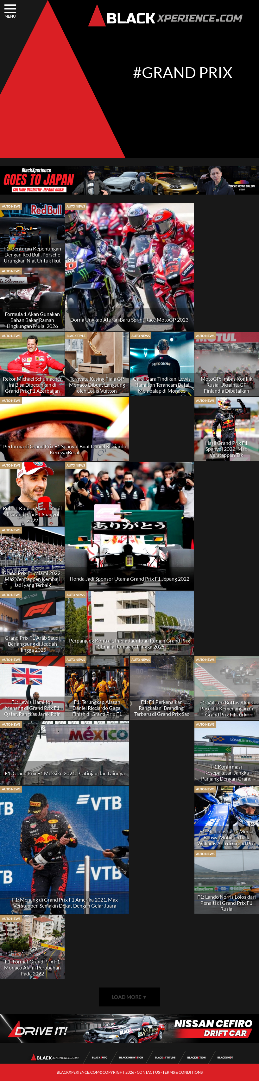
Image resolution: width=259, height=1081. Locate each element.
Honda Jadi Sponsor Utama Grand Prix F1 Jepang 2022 (129, 579)
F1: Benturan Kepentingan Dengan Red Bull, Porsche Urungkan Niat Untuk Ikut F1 (32, 257)
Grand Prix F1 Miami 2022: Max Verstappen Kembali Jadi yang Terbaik (32, 579)
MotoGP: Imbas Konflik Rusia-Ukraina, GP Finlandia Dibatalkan (226, 385)
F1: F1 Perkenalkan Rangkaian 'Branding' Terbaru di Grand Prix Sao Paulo (162, 711)
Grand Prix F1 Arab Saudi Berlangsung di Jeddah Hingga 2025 (32, 644)
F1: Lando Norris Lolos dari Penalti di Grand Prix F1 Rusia (226, 903)
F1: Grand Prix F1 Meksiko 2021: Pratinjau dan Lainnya (65, 773)
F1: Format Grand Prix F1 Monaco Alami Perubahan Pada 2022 (32, 967)
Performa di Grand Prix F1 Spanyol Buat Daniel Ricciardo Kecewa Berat (64, 449)
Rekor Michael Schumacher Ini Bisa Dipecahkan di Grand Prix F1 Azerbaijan (32, 385)
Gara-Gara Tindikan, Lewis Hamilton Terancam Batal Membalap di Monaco (162, 385)
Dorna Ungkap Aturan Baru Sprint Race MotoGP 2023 (129, 320)
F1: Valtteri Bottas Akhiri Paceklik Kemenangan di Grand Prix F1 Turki (226, 708)
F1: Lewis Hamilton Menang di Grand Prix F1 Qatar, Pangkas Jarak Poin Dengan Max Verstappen (32, 711)
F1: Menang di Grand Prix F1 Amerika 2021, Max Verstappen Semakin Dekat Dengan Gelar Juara (65, 903)
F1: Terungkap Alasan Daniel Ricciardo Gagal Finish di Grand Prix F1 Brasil (97, 711)
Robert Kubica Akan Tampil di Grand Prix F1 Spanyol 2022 (32, 514)
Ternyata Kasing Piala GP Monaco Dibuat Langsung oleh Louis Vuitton (97, 385)
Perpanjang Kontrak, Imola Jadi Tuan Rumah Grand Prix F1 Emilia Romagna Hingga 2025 (129, 643)
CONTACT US (148, 1072)
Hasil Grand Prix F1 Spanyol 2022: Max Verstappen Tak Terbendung (226, 452)
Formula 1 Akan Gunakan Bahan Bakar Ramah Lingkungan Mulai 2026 (32, 320)
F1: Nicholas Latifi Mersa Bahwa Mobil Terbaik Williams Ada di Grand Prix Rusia (226, 840)
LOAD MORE (129, 997)
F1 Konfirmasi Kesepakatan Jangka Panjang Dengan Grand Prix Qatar (226, 776)
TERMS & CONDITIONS (182, 1072)
